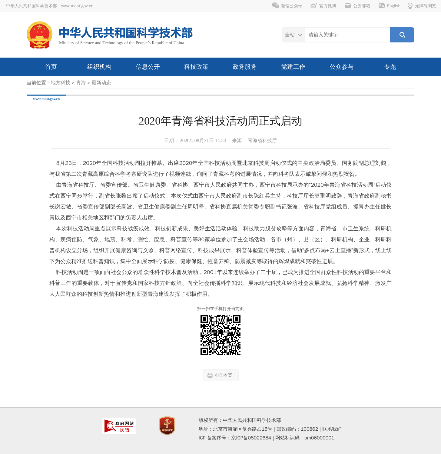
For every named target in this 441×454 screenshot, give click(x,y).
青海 (81, 83)
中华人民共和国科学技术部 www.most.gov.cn (49, 5)
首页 (51, 66)
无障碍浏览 (422, 5)
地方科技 (60, 83)
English (389, 5)
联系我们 (332, 429)
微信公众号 (287, 5)
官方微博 (323, 5)
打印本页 (219, 375)
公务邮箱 (357, 5)
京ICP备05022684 (251, 438)
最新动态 (101, 83)
